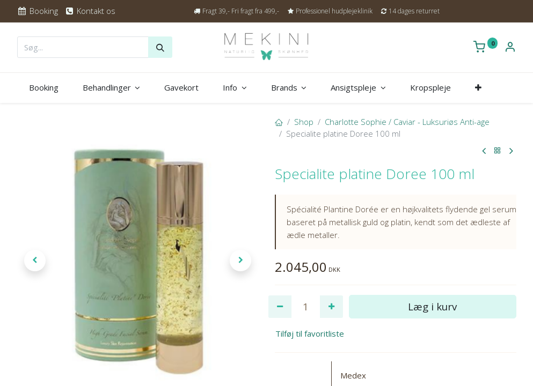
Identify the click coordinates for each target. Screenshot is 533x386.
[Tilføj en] (331, 306)
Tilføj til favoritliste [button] (309, 333)
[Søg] (160, 47)
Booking (37, 10)
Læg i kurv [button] (432, 306)
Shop (303, 121)
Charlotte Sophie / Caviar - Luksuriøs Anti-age (407, 121)
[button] (478, 87)
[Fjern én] (279, 306)
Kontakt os (89, 10)
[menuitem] (44, 87)
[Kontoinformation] (510, 47)
